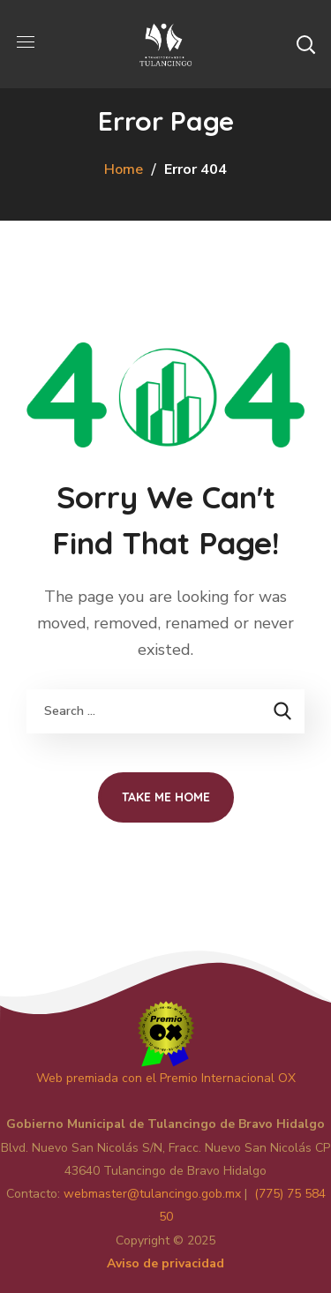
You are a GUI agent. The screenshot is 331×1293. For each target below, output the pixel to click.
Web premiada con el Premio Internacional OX (166, 1078)
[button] (305, 44)
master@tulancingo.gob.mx (152, 1193)
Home (123, 169)
